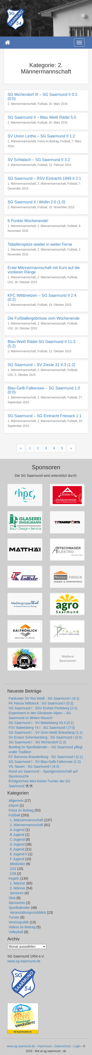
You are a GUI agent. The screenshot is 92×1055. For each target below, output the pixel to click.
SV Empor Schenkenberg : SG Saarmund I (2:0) (45, 737)
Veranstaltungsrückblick (28, 912)
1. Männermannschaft (22, 183)
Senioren (17, 893)
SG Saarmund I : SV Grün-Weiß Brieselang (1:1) (46, 732)
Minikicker (17, 864)
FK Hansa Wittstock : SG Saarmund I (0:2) (41, 703)
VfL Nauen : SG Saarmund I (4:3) (34, 766)
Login (76, 1046)
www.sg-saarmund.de (23, 961)
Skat (12, 898)
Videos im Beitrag (22, 927)
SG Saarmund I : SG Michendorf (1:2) (37, 742)
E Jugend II (18, 854)
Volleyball (16, 932)
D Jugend (17, 844)
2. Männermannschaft (22, 104)
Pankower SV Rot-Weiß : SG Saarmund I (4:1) (44, 698)
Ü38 (13, 873)
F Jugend (17, 859)
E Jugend (17, 849)
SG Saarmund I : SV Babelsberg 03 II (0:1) (41, 723)
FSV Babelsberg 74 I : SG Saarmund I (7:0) (42, 728)
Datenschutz (62, 1046)
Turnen (14, 917)
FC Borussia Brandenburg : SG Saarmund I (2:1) (46, 757)
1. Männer (17, 883)
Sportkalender (19, 908)
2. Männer (17, 888)
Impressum (45, 1046)
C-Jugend (17, 839)
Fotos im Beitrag (48, 141)
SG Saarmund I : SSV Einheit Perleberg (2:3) (43, 708)
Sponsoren (17, 903)
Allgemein (16, 801)
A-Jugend (17, 830)
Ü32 (10, 282)
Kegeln (14, 878)
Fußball (42, 104)
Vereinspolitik (19, 922)
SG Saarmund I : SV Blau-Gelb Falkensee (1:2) (45, 762)
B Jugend (17, 835)
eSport (14, 805)
